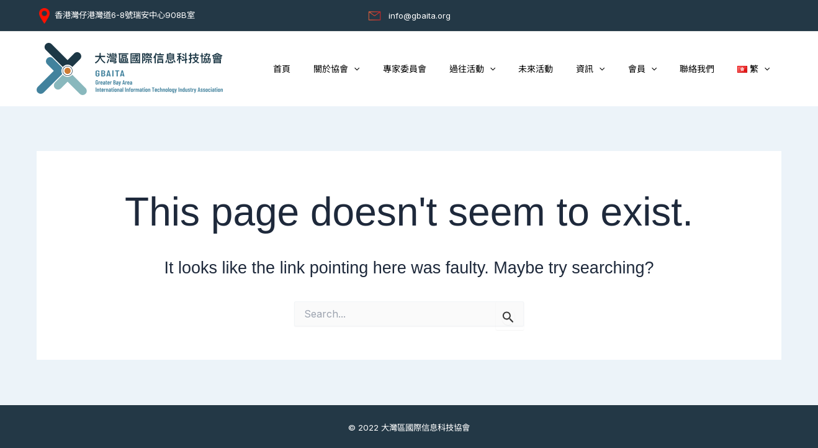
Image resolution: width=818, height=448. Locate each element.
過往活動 (503, 69)
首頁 (329, 69)
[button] (396, 69)
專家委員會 (440, 69)
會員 (656, 69)
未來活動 (561, 69)
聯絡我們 (705, 69)
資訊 (610, 69)
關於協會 (379, 69)
